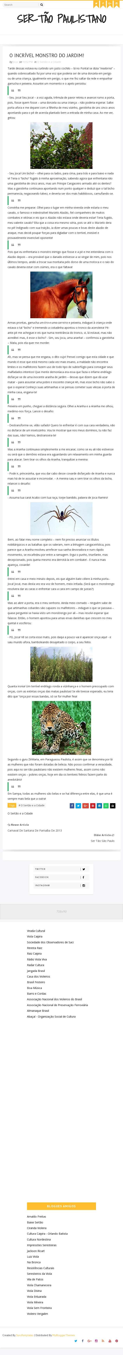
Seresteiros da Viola (39, 1281)
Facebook (62, 884)
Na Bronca (34, 1269)
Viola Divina (34, 1298)
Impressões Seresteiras (42, 1252)
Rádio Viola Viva (37, 966)
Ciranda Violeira (36, 1235)
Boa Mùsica (34, 995)
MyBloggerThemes (63, 1342)
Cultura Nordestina (39, 1246)
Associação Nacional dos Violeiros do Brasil (54, 1006)
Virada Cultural (36, 938)
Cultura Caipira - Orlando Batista (47, 1241)
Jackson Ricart (36, 1258)
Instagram (62, 892)
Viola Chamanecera (39, 1292)
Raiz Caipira (34, 961)
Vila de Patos (35, 1287)
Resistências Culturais (40, 1275)
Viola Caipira (34, 944)
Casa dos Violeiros (38, 983)
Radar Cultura (35, 972)
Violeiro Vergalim (37, 1321)
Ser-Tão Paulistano (61, 18)
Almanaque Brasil (38, 1018)
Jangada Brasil (36, 978)
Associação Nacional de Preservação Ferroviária (57, 1012)
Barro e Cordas (36, 1001)
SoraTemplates (24, 1342)
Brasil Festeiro (36, 989)
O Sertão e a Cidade (50, 62)
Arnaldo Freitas (36, 1224)
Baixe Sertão (35, 1229)
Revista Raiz (34, 955)
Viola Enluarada (36, 1304)
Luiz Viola (33, 1264)
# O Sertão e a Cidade (32, 811)
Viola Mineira (35, 1309)
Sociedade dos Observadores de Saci (50, 949)
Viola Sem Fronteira (39, 1315)
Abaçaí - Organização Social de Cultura (51, 1024)
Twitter (62, 876)
